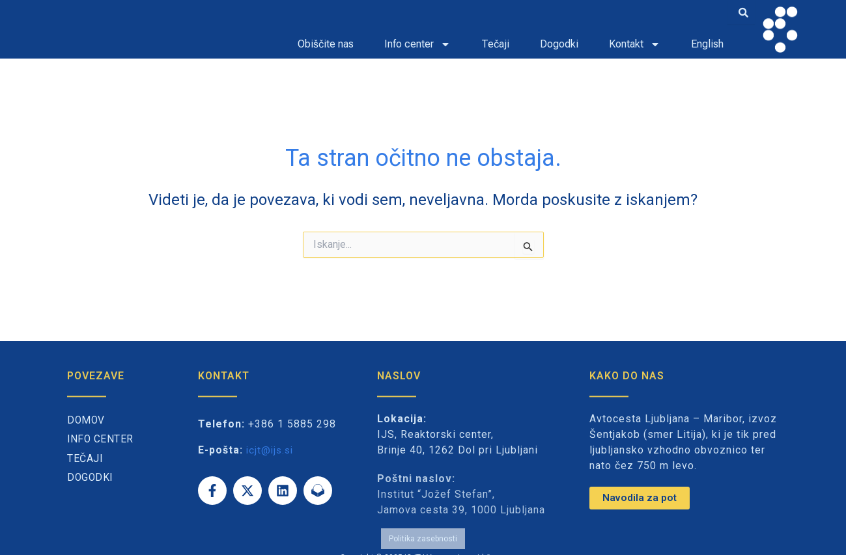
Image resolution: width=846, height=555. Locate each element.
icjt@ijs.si (271, 450)
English (707, 44)
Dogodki (559, 44)
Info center (417, 44)
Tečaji (495, 44)
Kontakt (634, 44)
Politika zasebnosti (423, 534)
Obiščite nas (326, 44)
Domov (86, 420)
